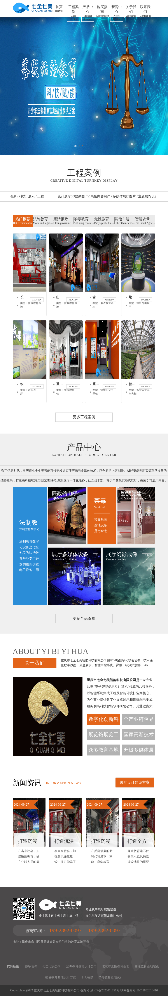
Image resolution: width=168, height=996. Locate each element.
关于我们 (34, 663)
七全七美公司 (51, 966)
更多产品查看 (84, 619)
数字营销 (31, 966)
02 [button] (81, 145)
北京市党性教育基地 (115, 966)
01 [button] (76, 145)
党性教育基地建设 (147, 966)
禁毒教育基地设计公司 (81, 966)
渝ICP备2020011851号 (104, 990)
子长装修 (87, 977)
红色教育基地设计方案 (60, 977)
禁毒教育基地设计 (110, 977)
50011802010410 (147, 990)
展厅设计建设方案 (135, 782)
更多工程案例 (84, 417)
